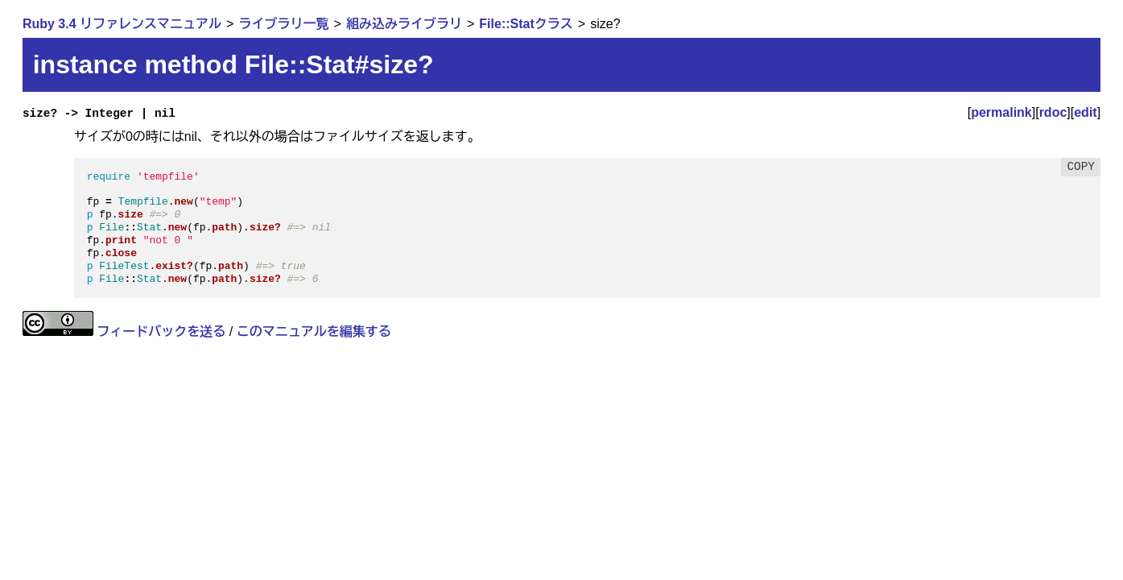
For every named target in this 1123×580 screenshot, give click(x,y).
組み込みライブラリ (404, 24)
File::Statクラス (525, 24)
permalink (1001, 112)
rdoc (1053, 112)
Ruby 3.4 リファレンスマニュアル (122, 24)
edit (1085, 112)
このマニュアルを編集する (314, 331)
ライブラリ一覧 (283, 24)
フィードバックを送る (161, 331)
